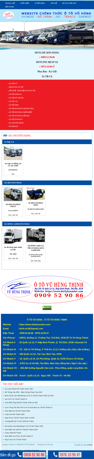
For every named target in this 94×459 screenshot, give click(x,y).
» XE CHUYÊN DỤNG (16, 123)
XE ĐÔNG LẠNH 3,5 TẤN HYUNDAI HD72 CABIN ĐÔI (35, 248)
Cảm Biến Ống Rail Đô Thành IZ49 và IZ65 (21, 403)
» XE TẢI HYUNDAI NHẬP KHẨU (20, 112)
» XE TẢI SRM (13, 105)
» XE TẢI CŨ (12, 83)
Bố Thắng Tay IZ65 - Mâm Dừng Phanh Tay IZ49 (23, 392)
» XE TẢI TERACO (15, 94)
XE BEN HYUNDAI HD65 (35, 204)
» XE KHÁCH (13, 126)
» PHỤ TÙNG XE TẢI (16, 87)
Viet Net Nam (49, 444)
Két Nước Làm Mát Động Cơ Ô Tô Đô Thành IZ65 (24, 426)
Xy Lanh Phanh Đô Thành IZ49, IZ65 (19, 389)
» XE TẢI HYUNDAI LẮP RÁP (19, 116)
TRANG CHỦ (10, 3)
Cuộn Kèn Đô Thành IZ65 (14, 414)
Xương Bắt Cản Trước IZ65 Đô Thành (19, 421)
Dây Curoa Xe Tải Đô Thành (15, 440)
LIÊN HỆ (53, 3)
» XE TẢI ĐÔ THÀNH (16, 98)
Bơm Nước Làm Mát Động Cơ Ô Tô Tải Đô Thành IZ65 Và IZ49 (29, 396)
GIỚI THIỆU (24, 3)
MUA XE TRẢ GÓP (69, 3)
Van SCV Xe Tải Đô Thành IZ (16, 399)
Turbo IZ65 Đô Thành (13, 433)
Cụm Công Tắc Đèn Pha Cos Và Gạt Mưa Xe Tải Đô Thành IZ (28, 407)
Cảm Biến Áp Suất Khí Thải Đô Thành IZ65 (21, 430)
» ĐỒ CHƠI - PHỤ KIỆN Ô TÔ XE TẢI (21, 91)
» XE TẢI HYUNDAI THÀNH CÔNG (21, 108)
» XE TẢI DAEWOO (15, 119)
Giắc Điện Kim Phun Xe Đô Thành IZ (19, 436)
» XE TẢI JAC (13, 101)
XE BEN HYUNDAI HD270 (13, 205)
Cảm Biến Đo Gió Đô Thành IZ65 (17, 411)
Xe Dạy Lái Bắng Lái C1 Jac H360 (13, 165)
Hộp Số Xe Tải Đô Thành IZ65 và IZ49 (19, 418)
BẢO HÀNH (9, 7)
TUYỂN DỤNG (40, 3)
